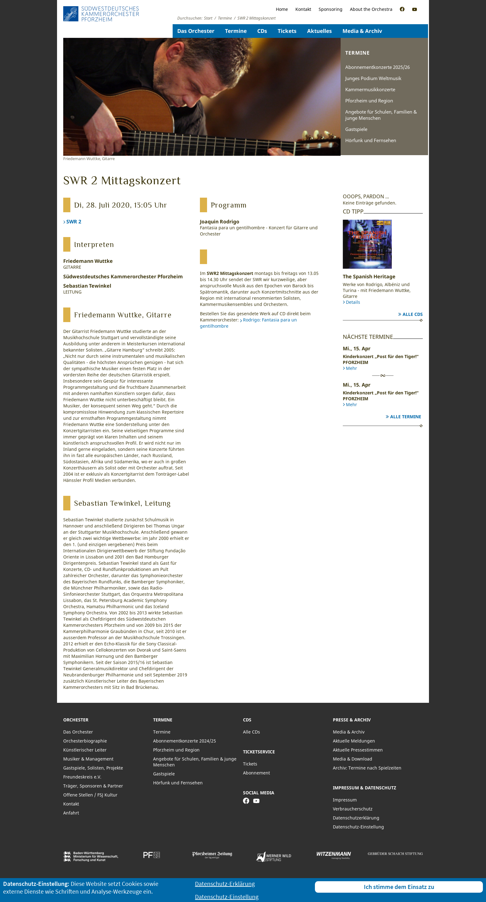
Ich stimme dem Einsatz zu (399, 887)
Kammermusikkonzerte (370, 89)
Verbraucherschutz (353, 809)
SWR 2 (73, 221)
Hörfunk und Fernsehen (370, 140)
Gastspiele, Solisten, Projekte (93, 768)
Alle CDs (413, 314)
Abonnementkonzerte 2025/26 (377, 67)
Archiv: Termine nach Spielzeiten (367, 768)
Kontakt (303, 9)
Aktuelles (319, 30)
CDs (262, 30)
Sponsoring (330, 9)
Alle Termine (405, 417)
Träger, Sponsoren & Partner (93, 786)
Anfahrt (71, 813)
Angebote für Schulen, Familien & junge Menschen (381, 115)
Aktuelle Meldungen (354, 741)
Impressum (345, 800)
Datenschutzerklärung (356, 818)
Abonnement (256, 773)
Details (353, 302)
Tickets (287, 30)
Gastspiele (356, 129)
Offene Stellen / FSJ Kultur (90, 795)
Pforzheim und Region (369, 100)
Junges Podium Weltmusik (373, 78)
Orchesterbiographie (85, 741)
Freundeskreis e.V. (82, 777)
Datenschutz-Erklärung (225, 883)
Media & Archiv (362, 30)
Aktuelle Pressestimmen (358, 750)
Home (282, 9)
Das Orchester (195, 30)
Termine (236, 30)
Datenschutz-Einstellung (358, 827)
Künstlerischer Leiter (85, 750)
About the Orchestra (371, 9)
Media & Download (352, 759)
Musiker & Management (88, 759)
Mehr (351, 368)
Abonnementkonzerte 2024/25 (184, 741)
